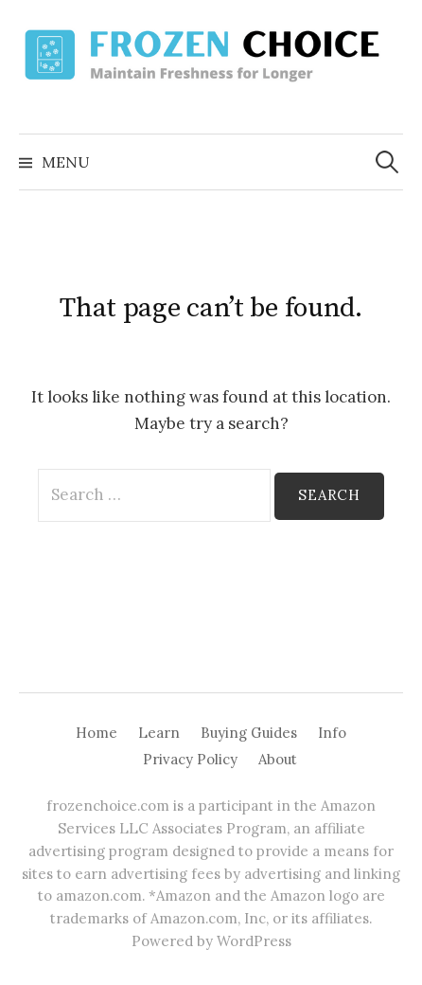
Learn (159, 733)
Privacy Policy (190, 759)
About (277, 759)
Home (96, 733)
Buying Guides (249, 733)
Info (332, 733)
